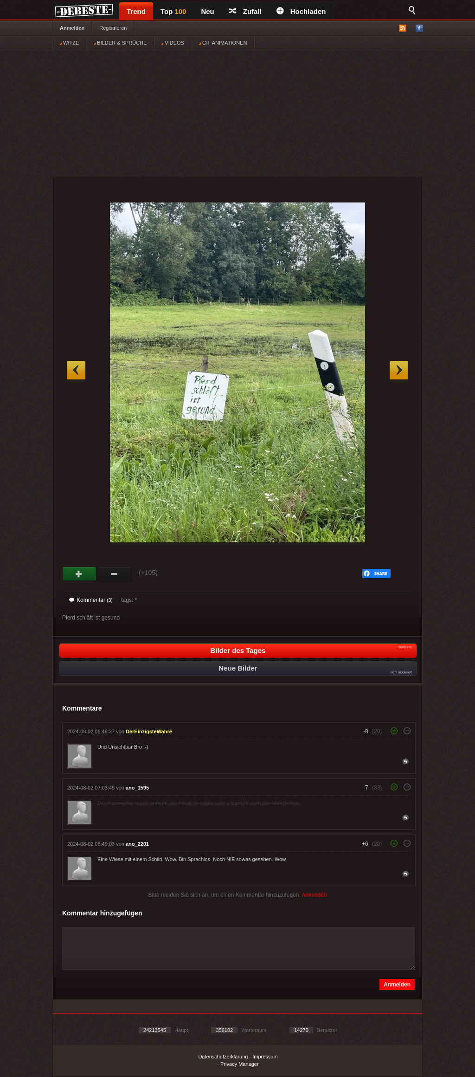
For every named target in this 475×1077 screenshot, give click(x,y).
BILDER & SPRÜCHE (120, 43)
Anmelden (72, 28)
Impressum (264, 1056)
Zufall (245, 11)
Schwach (114, 574)
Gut (79, 574)
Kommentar (91, 600)
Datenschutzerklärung (223, 1056)
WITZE (69, 43)
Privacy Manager (239, 1064)
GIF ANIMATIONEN (223, 43)
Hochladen (301, 11)
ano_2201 (137, 844)
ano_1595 (137, 787)
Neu (207, 11)
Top (173, 11)
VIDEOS (172, 43)
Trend (136, 11)
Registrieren (113, 28)
